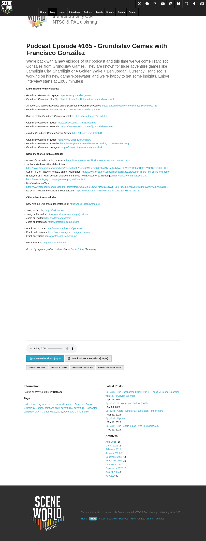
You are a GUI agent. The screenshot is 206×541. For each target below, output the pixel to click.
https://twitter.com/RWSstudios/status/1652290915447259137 (108, 190)
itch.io (69, 109)
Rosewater (91, 408)
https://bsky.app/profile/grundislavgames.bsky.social (87, 99)
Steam (53, 109)
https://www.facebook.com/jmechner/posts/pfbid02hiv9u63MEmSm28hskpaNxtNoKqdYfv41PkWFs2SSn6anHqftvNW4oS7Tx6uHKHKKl (97, 168)
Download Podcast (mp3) (45, 358)
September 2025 (114, 468)
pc (50, 404)
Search (121, 12)
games (69, 404)
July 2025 (111, 475)
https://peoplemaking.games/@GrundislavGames (87, 126)
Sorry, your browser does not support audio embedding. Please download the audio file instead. (51, 348)
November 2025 (114, 460)
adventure (79, 408)
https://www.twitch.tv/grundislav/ (74, 139)
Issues (62, 12)
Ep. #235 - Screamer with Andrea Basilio (127, 403)
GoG (61, 109)
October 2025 (113, 464)
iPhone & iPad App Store (87, 109)
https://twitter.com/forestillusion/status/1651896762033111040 (98, 160)
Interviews (74, 12)
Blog (52, 12)
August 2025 (112, 472)
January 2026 (113, 453)
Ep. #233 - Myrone (115, 418)
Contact (132, 12)
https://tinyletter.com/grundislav (91, 116)
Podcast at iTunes (59, 368)
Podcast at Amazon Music (109, 368)
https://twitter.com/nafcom (57, 218)
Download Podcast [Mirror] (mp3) (88, 358)
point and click (52, 408)
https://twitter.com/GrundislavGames (77, 122)
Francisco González (85, 404)
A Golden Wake (48, 411)
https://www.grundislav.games (75, 95)
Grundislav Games (33, 408)
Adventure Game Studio (76, 411)
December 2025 (114, 457)
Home (43, 12)
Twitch (99, 12)
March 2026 (112, 445)
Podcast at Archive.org (82, 368)
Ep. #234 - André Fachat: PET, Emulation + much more (134, 410)
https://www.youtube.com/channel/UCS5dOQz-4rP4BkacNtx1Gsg (94, 143)
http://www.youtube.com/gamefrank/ (65, 228)
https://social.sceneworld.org (85, 204)
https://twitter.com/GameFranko (61, 236)
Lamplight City (31, 411)
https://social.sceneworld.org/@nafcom (68, 214)
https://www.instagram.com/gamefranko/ (69, 232)
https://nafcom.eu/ (55, 210)
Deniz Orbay (77, 249)
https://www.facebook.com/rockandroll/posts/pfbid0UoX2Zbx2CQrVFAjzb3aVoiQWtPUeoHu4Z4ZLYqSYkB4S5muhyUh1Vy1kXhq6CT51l (97, 187)
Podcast (88, 12)
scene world (58, 404)
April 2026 (111, 441)
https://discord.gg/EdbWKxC (87, 133)
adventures (66, 408)
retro (44, 404)
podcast (28, 404)
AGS (59, 411)
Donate (110, 12)
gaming (37, 404)
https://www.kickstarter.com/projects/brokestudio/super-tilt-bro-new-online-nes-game (126, 171)
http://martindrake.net (54, 242)
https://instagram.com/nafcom (63, 222)
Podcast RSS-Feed (37, 368)
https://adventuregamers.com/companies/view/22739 (129, 105)
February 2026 (113, 449)
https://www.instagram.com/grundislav (81, 147)
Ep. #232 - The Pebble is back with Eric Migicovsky (132, 426)
